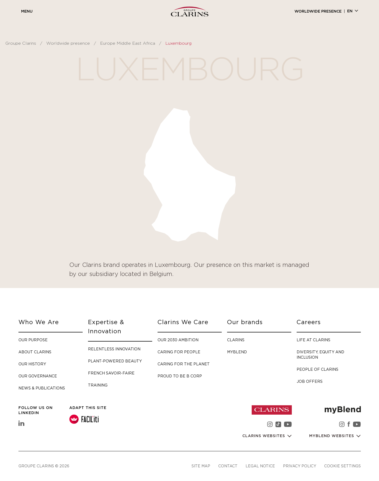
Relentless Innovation (114, 349)
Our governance (37, 376)
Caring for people (179, 352)
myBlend (237, 352)
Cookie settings (342, 466)
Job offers (310, 381)
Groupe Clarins (20, 43)
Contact (228, 466)
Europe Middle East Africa (127, 43)
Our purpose (33, 340)
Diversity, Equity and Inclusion (320, 354)
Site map (201, 466)
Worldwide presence (318, 11)
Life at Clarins (313, 340)
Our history (32, 364)
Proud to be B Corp (180, 376)
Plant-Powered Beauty (115, 361)
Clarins (235, 340)
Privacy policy (299, 466)
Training (98, 385)
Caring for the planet (184, 364)
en (350, 11)
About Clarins (34, 352)
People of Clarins (317, 369)
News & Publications (41, 388)
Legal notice (260, 466)
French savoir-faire (111, 373)
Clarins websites (264, 436)
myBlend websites (332, 436)
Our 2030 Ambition (178, 340)
